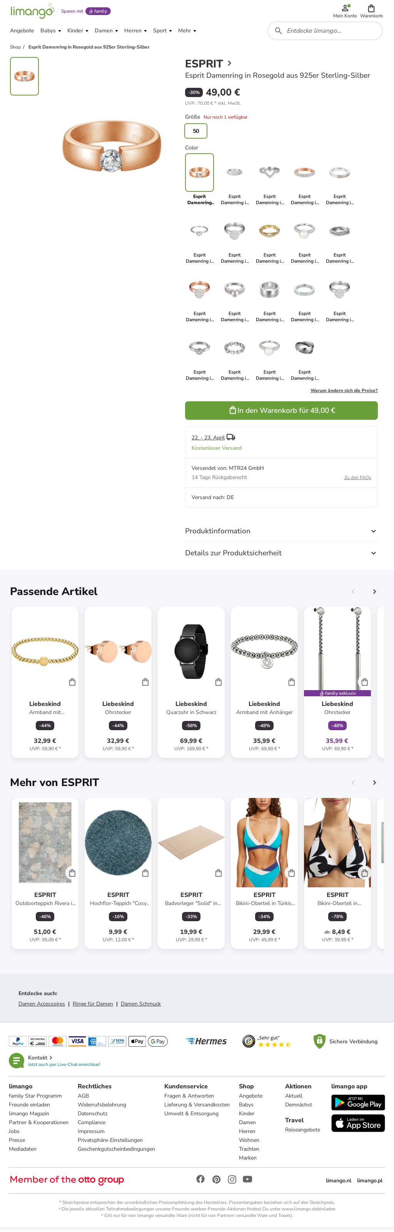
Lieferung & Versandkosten (197, 1109)
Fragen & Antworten (189, 1100)
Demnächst (298, 1109)
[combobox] (325, 34)
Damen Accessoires (41, 1007)
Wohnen (249, 1144)
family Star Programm (35, 1100)
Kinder (247, 1117)
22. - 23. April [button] (208, 441)
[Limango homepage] (32, 12)
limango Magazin (29, 1117)
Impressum (91, 1135)
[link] (234, 183)
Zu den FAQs (357, 481)
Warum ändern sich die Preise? (344, 394)
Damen (247, 1126)
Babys (246, 1109)
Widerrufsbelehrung (102, 1109)
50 (196, 135)
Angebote (251, 1100)
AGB (83, 1100)
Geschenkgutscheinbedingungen (116, 1153)
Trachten (249, 1153)
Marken (248, 1162)
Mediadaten (23, 1153)
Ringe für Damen (93, 1007)
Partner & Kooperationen (39, 1126)
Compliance (92, 1126)
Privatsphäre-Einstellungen (110, 1144)
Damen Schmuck (141, 1007)
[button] (372, 12)
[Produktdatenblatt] (45, 686)
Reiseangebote (302, 1134)
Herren (247, 1135)
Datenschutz (93, 1117)
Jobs (14, 1135)
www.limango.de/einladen (309, 1213)
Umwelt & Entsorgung (192, 1117)
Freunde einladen (29, 1109)
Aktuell (293, 1100)
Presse (17, 1144)
